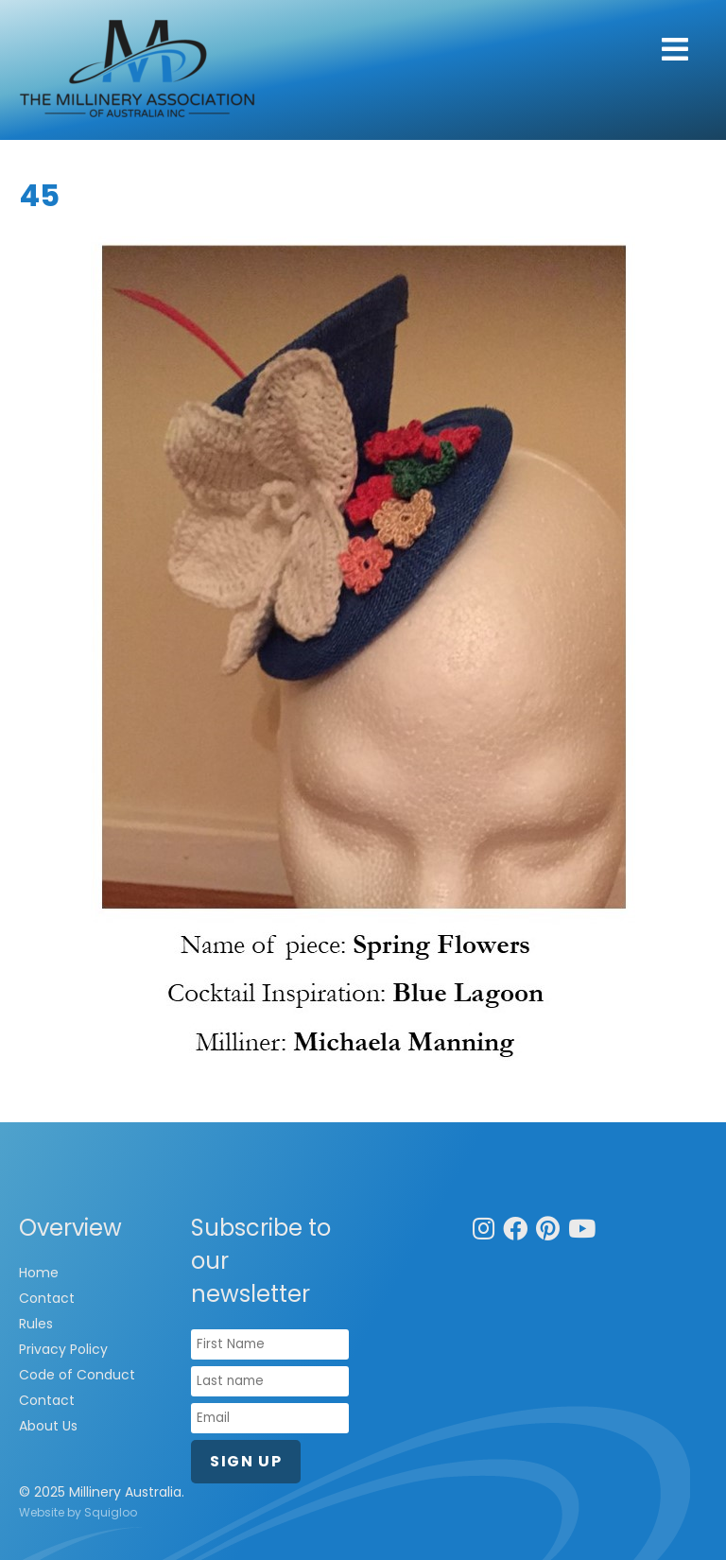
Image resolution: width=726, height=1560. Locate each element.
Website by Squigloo (78, 1512)
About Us (48, 1425)
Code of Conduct (77, 1374)
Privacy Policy (63, 1349)
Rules (36, 1323)
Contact (47, 1298)
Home (39, 1272)
